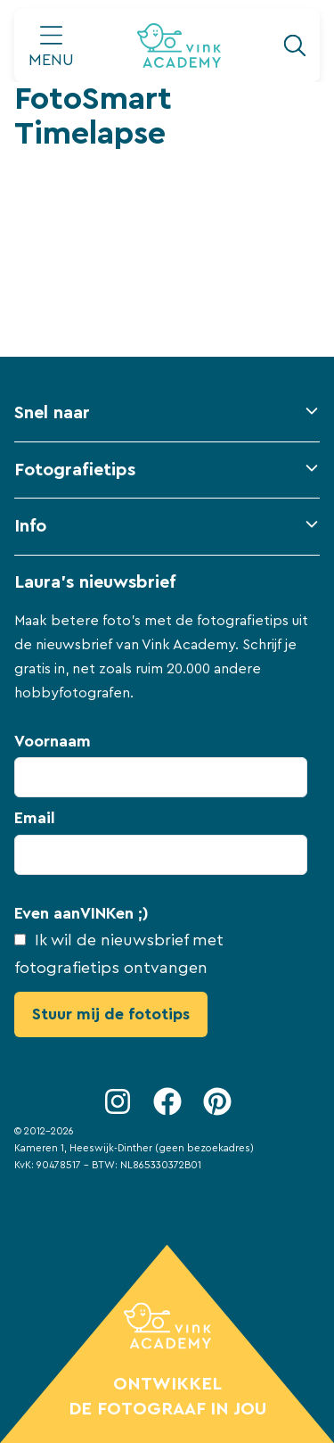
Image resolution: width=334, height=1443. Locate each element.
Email (34, 818)
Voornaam (52, 741)
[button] (167, 421)
